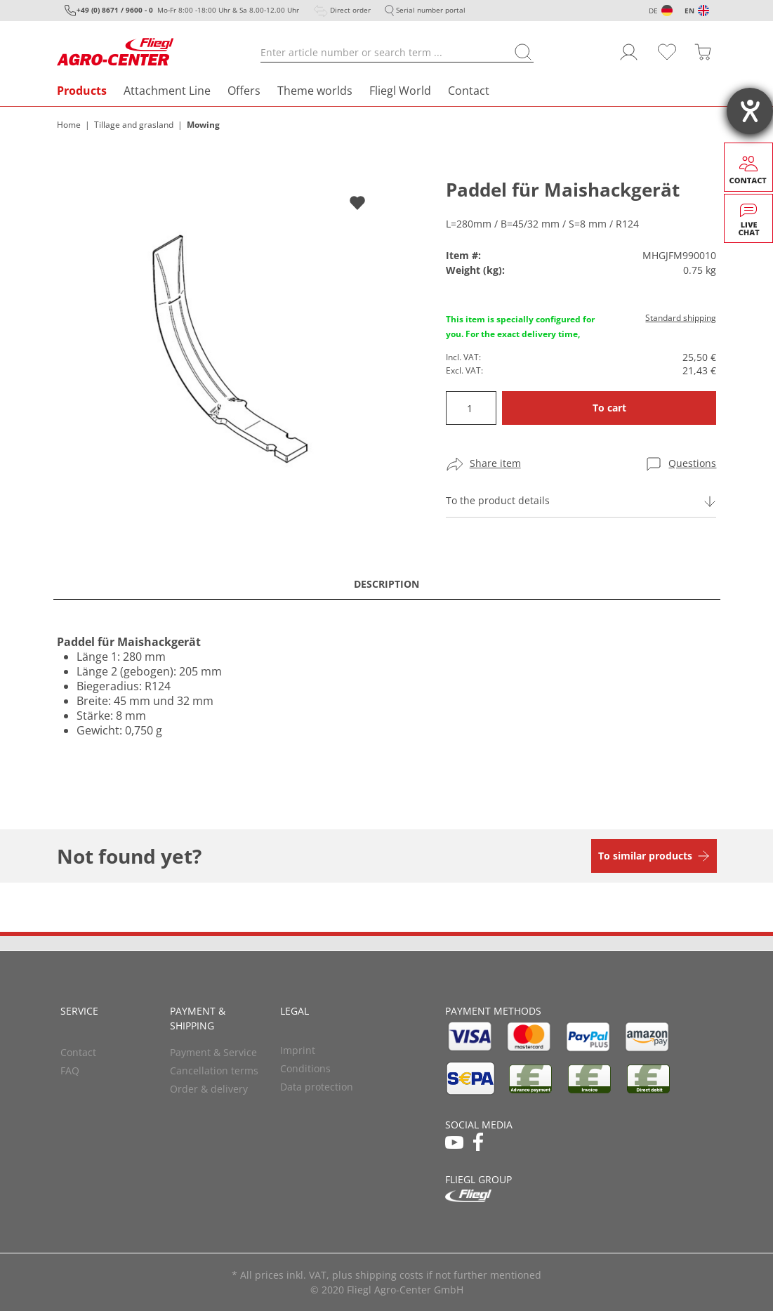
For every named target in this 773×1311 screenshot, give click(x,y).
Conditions (305, 1068)
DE (653, 10)
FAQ (69, 1070)
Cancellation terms (214, 1070)
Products (82, 90)
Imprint (297, 1050)
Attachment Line (167, 90)
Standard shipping (680, 318)
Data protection (316, 1086)
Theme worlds (314, 90)
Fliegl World (400, 90)
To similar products (645, 855)
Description (386, 584)
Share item (495, 463)
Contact (468, 90)
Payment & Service (213, 1052)
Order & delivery (209, 1088)
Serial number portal (430, 10)
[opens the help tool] (750, 111)
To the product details (498, 500)
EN (689, 10)
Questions (692, 463)
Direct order (350, 10)
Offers (243, 90)
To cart (609, 407)
